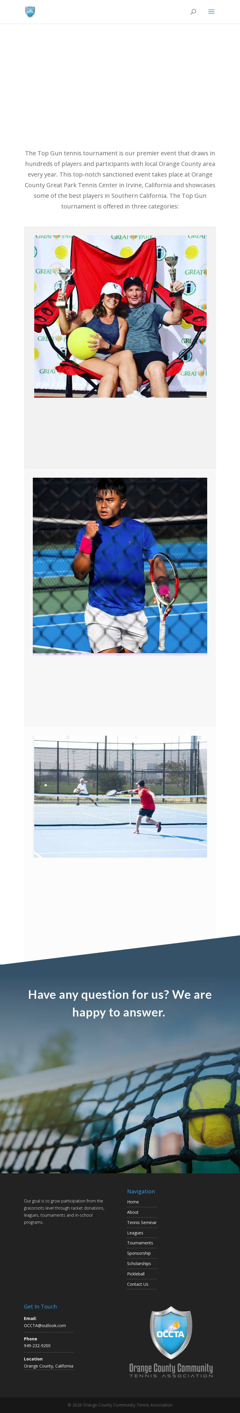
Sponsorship (139, 1253)
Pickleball (136, 1274)
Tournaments (140, 1243)
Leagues (135, 1233)
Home (133, 1202)
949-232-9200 (37, 1345)
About (133, 1212)
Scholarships (139, 1263)
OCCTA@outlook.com (45, 1325)
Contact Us (137, 1284)
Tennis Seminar (142, 1222)
